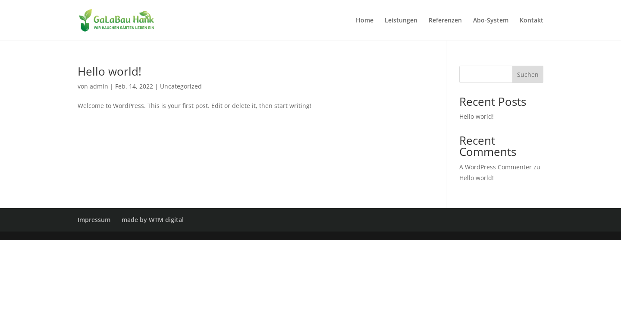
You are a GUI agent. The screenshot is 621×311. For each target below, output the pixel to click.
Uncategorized (181, 86)
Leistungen (401, 20)
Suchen (528, 74)
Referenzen (445, 20)
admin (99, 86)
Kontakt (531, 20)
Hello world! (109, 71)
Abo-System (490, 20)
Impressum (94, 220)
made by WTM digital (153, 220)
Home (364, 20)
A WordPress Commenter (495, 167)
